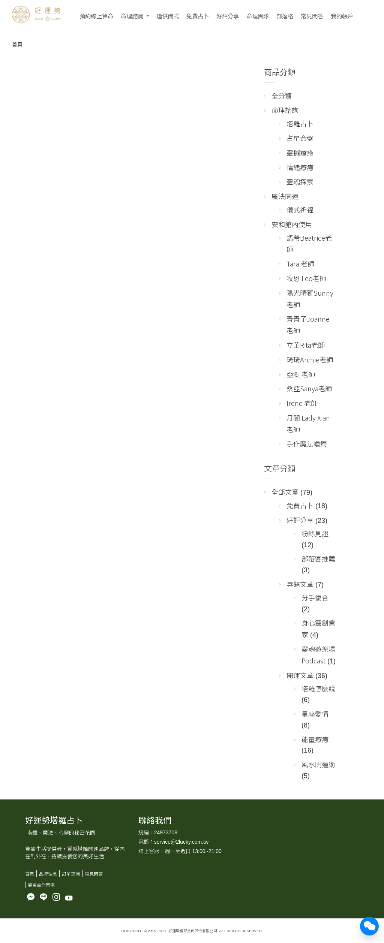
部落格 (284, 16)
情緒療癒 (300, 167)
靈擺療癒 (300, 152)
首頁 (17, 44)
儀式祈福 (300, 209)
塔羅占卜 (300, 123)
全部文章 (285, 492)
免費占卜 (197, 16)
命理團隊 (257, 16)
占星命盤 (300, 138)
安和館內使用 (292, 224)
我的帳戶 (342, 16)
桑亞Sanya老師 (309, 388)
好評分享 (227, 16)
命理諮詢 (132, 16)
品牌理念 (48, 873)
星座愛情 (315, 713)
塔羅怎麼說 (318, 688)
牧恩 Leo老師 (306, 278)
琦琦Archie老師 (309, 359)
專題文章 (300, 584)
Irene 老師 (302, 403)
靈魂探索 (300, 181)
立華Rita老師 (305, 345)
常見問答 (312, 16)
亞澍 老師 (300, 374)
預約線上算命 (96, 16)
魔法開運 (285, 196)
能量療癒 (315, 739)
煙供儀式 (167, 16)
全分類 (282, 95)
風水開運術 (318, 764)
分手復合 (315, 597)
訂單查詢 (71, 873)
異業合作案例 (41, 885)
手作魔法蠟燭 (306, 443)
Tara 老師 (300, 263)
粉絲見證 (315, 533)
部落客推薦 (318, 558)
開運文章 (300, 675)
